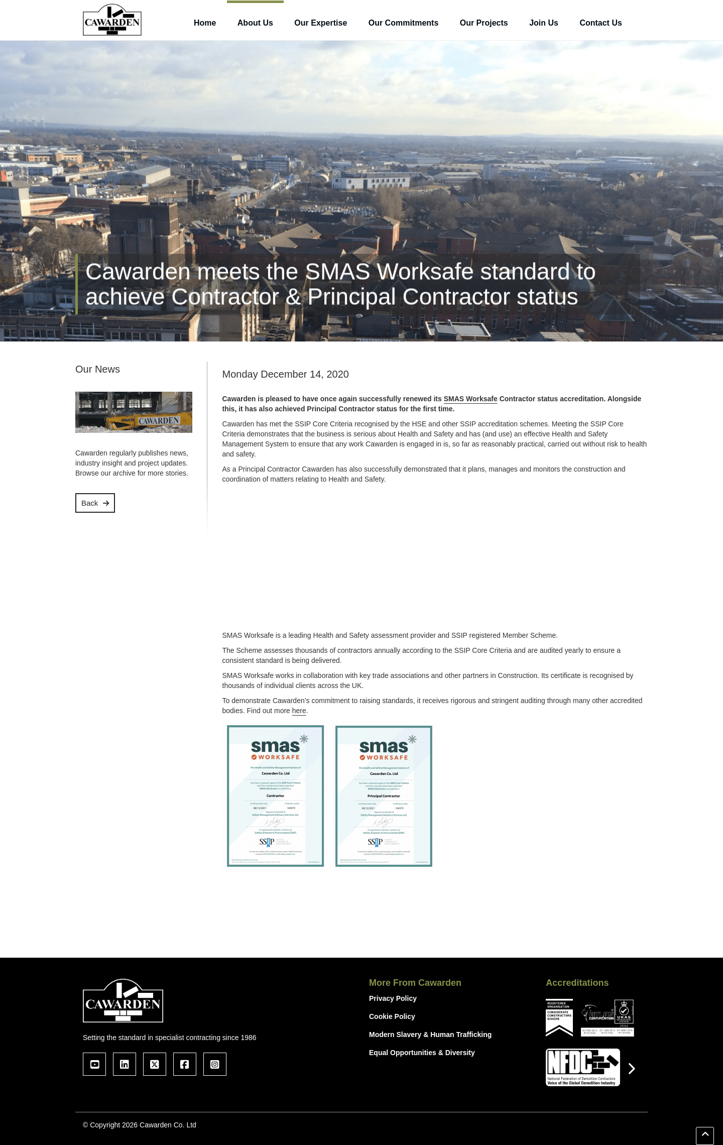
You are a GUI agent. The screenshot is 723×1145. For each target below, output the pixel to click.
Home (205, 23)
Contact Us (600, 23)
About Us (255, 23)
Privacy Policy (393, 998)
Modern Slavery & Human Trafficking (430, 1034)
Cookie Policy (392, 1016)
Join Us (543, 23)
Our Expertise (320, 23)
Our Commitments (404, 23)
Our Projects (484, 23)
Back (89, 503)
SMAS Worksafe (471, 399)
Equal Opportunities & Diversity (422, 1053)
